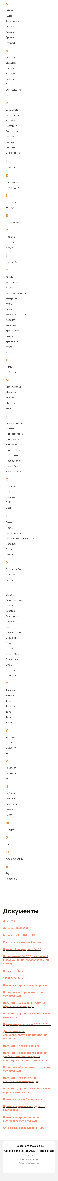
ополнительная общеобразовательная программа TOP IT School (28, 1035)
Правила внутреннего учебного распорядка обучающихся (23, 1118)
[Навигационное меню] (5, 891)
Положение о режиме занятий (22, 1045)
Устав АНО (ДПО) (14, 977)
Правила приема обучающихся (22, 1099)
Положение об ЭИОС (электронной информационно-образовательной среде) (26, 960)
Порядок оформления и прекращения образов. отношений (27, 1090)
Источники (29, 1156)
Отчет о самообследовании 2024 (24, 1127)
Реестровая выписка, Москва (22, 942)
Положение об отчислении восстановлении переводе (20, 1079)
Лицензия (9, 920)
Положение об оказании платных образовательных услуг (24, 1004)
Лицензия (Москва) (15, 928)
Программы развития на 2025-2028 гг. (27, 1024)
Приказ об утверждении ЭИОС (22, 949)
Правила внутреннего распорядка (25, 985)
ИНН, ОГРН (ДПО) (14, 970)
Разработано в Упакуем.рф (29, 1163)
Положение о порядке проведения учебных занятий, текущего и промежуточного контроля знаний (25, 1056)
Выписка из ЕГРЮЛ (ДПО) (19, 935)
